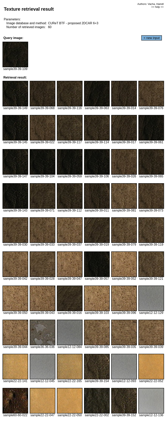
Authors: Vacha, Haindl (150, 4)
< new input (152, 38)
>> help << (157, 6)
